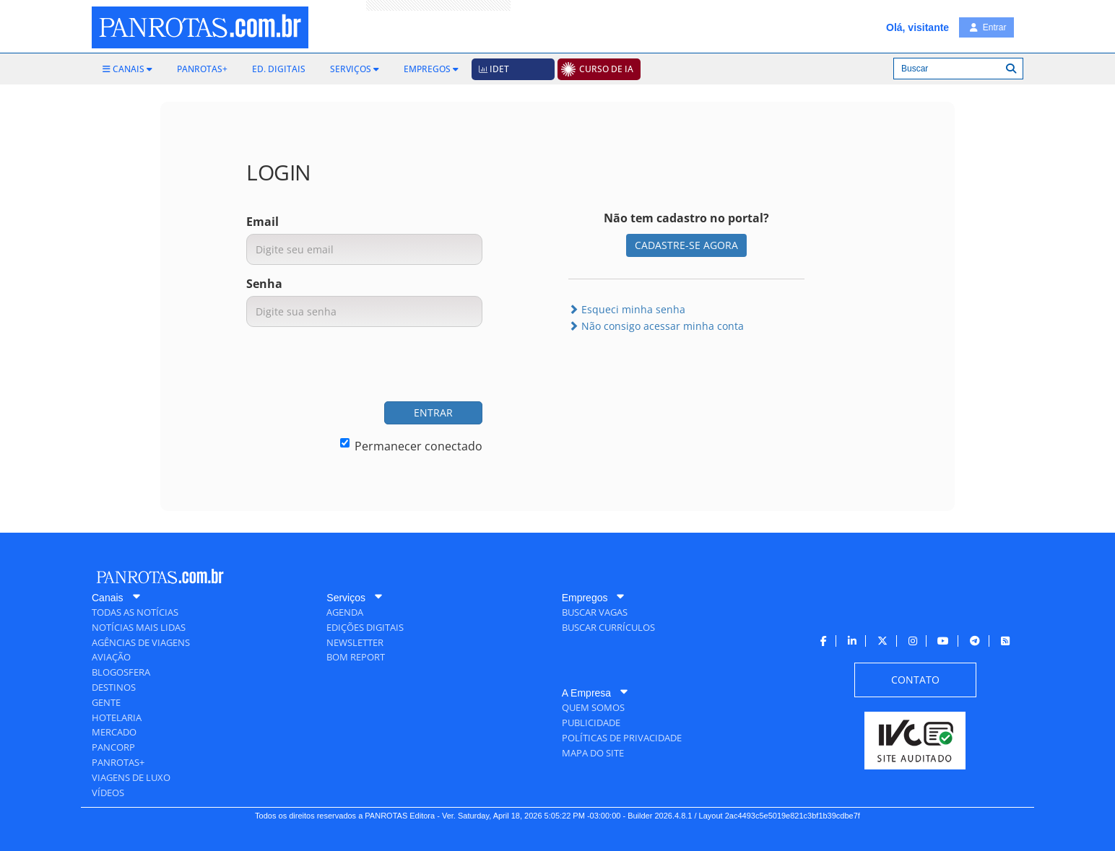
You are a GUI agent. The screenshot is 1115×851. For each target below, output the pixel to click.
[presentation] (372, 366)
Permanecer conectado (411, 446)
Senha (264, 284)
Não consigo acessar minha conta (656, 326)
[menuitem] (127, 69)
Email (262, 222)
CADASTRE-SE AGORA (686, 245)
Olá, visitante (917, 27)
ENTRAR (433, 412)
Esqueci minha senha (626, 309)
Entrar (988, 27)
